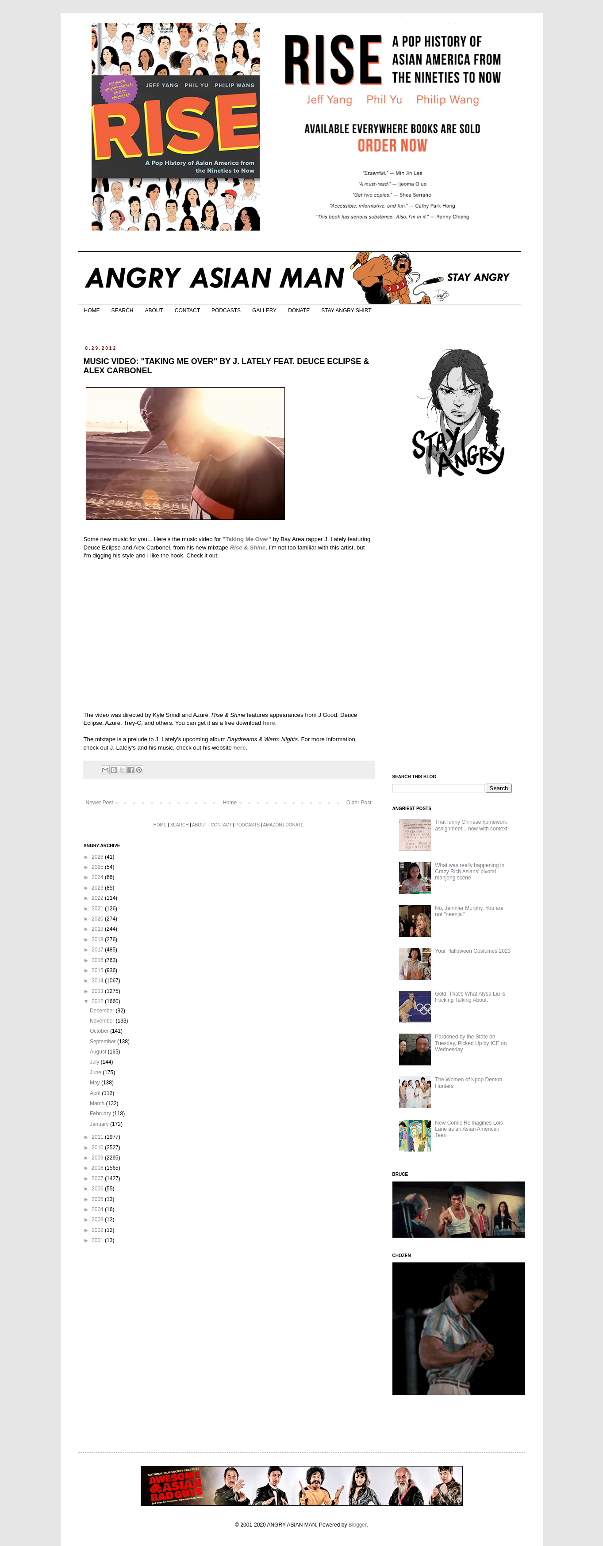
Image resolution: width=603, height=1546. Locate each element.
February (101, 1113)
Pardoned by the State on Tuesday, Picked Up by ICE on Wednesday (471, 1043)
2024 (98, 877)
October (100, 1031)
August (99, 1052)
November (103, 1021)
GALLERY (264, 310)
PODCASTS (226, 310)
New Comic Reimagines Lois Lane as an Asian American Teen (469, 1129)
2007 (98, 1178)
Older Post (359, 803)
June (96, 1072)
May (95, 1083)
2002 (98, 1230)
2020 (98, 919)
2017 (98, 950)
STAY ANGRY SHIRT (346, 310)
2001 (98, 1240)
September (103, 1041)
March (98, 1103)
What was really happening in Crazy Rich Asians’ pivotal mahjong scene (469, 871)
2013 (98, 991)
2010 (98, 1147)
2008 (98, 1168)
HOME (92, 310)
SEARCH (122, 310)
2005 (98, 1199)
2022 (98, 898)
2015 (98, 970)
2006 (98, 1189)
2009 (98, 1158)
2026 (98, 857)
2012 (98, 1001)
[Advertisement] (458, 626)
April (96, 1093)
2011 (98, 1137)
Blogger (358, 1525)
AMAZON (272, 824)
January (100, 1124)
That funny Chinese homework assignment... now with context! (472, 825)
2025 (98, 867)
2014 (98, 981)
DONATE (299, 310)
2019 (98, 929)
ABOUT (154, 310)
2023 (98, 888)
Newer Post (99, 803)
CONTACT (187, 310)
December (103, 1011)
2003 (98, 1219)
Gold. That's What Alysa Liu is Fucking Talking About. (470, 997)
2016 (98, 960)
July (95, 1062)
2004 (98, 1209)
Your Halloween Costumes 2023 (473, 951)
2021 (98, 909)
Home (230, 803)
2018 (98, 939)
